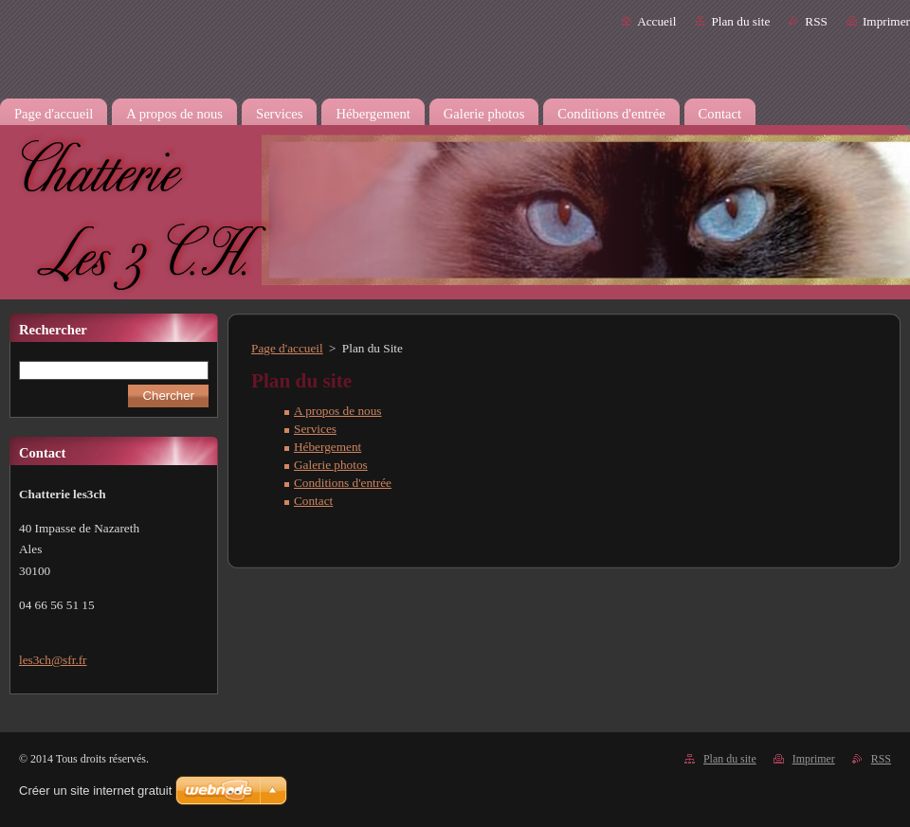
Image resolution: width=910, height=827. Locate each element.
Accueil (656, 21)
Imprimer (886, 21)
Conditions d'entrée (342, 483)
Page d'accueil (287, 348)
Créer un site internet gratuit (95, 790)
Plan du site (740, 21)
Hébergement (327, 447)
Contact (313, 501)
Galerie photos (331, 465)
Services (315, 429)
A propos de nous (338, 411)
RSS (816, 21)
